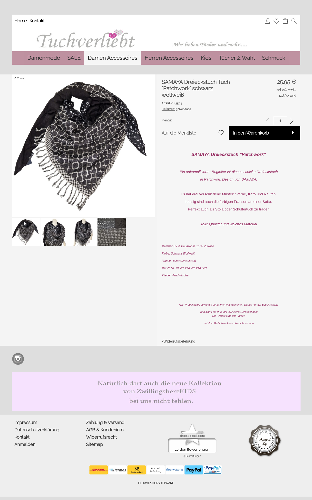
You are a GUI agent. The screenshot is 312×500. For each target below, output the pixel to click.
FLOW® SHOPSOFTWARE (156, 483)
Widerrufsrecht (101, 437)
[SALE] (74, 58)
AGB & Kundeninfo (105, 429)
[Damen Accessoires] (112, 58)
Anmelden (24, 444)
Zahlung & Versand (105, 422)
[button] (294, 21)
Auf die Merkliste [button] (179, 133)
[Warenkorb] (285, 21)
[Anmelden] (267, 21)
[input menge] (280, 120)
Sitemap (94, 444)
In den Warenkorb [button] (251, 133)
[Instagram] (18, 359)
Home (20, 20)
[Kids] (206, 58)
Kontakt (37, 20)
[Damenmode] (44, 58)
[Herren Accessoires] (169, 58)
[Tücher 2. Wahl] (236, 58)
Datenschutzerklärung (36, 429)
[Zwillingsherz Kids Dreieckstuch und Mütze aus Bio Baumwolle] (156, 374)
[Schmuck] (273, 58)
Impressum (25, 422)
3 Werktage (176, 109)
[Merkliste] (276, 21)
